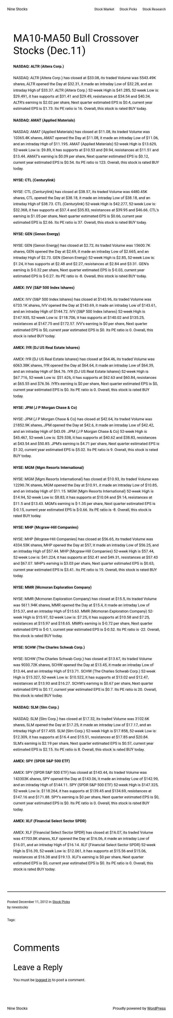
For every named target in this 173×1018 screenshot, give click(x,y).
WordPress (156, 1008)
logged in (43, 980)
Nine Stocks (17, 9)
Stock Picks (61, 902)
